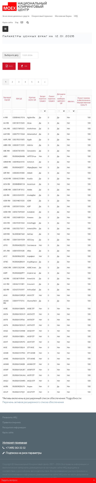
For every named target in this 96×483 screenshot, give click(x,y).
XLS (9, 66)
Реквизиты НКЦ (9, 417)
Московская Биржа (63, 16)
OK (24, 66)
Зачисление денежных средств (15, 16)
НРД (76, 16)
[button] (22, 22)
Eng (16, 22)
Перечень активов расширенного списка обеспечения (33, 402)
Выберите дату (11, 55)
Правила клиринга (11, 422)
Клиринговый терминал (42, 16)
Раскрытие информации (14, 427)
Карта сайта (7, 22)
